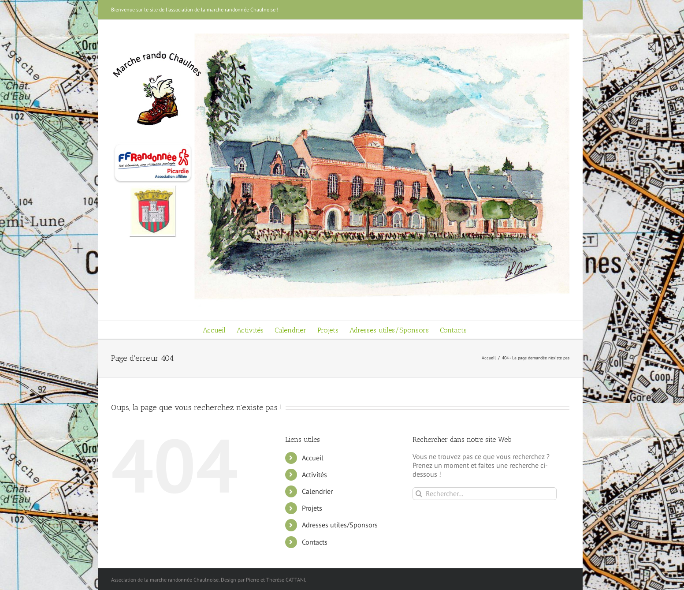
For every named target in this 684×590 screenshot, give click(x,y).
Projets (312, 508)
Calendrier (317, 491)
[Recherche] (419, 493)
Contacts (314, 542)
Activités (314, 474)
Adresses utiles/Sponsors (340, 524)
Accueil (312, 457)
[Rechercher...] (485, 493)
